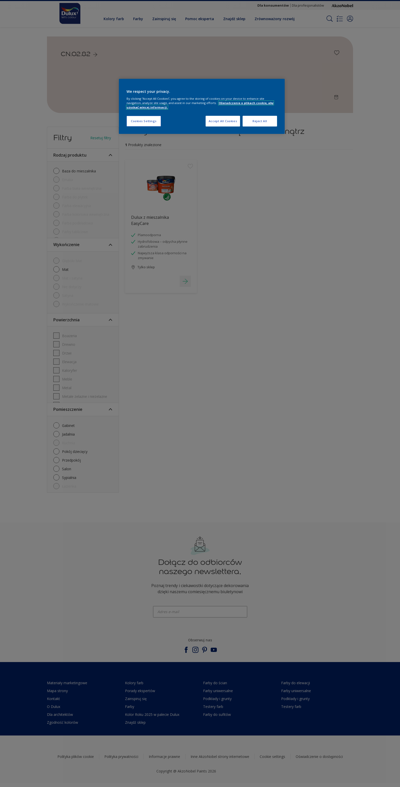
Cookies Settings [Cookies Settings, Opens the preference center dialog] (144, 121)
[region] (202, 106)
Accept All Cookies (223, 121)
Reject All (260, 121)
